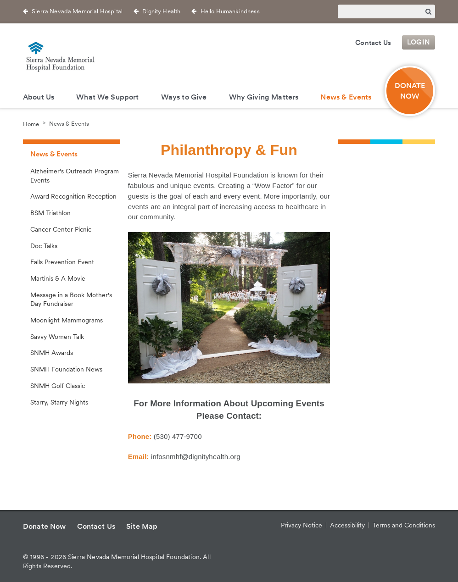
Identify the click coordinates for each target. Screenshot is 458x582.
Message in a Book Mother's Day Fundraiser (71, 299)
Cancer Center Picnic (60, 229)
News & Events (345, 97)
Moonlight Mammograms (66, 320)
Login (418, 43)
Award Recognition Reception (73, 196)
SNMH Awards (51, 352)
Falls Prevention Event (62, 262)
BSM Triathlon (50, 212)
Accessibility (347, 525)
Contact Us (373, 43)
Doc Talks (43, 245)
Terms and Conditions (404, 525)
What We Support (107, 97)
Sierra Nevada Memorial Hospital (77, 11)
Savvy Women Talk (57, 336)
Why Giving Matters (264, 97)
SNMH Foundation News (66, 369)
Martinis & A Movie (57, 278)
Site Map (141, 526)
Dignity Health (161, 11)
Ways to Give (184, 97)
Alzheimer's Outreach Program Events (74, 175)
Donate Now (410, 90)
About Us (38, 97)
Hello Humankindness (230, 11)
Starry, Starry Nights (59, 402)
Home (31, 123)
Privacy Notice (301, 525)
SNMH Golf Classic (57, 385)
